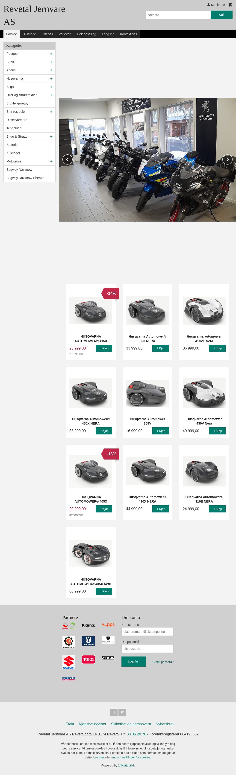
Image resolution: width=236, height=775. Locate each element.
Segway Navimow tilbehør (25, 178)
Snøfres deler (16, 111)
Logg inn (108, 34)
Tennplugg (13, 128)
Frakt (70, 724)
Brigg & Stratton (17, 136)
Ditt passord (130, 642)
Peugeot (12, 53)
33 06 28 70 (136, 734)
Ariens (11, 70)
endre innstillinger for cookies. (131, 757)
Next (232, 159)
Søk (221, 15)
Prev (72, 159)
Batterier (12, 145)
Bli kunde (29, 34)
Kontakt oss (128, 34)
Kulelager (13, 153)
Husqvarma (14, 78)
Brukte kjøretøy (17, 103)
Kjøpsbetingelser (92, 724)
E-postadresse (131, 625)
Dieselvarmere (16, 120)
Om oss (47, 34)
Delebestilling (86, 34)
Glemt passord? (163, 662)
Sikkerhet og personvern (131, 724)
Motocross (13, 161)
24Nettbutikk (126, 765)
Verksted (65, 34)
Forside (11, 34)
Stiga (10, 87)
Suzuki (11, 62)
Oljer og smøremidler (21, 95)
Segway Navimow (19, 169)
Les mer (99, 757)
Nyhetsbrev (165, 724)
